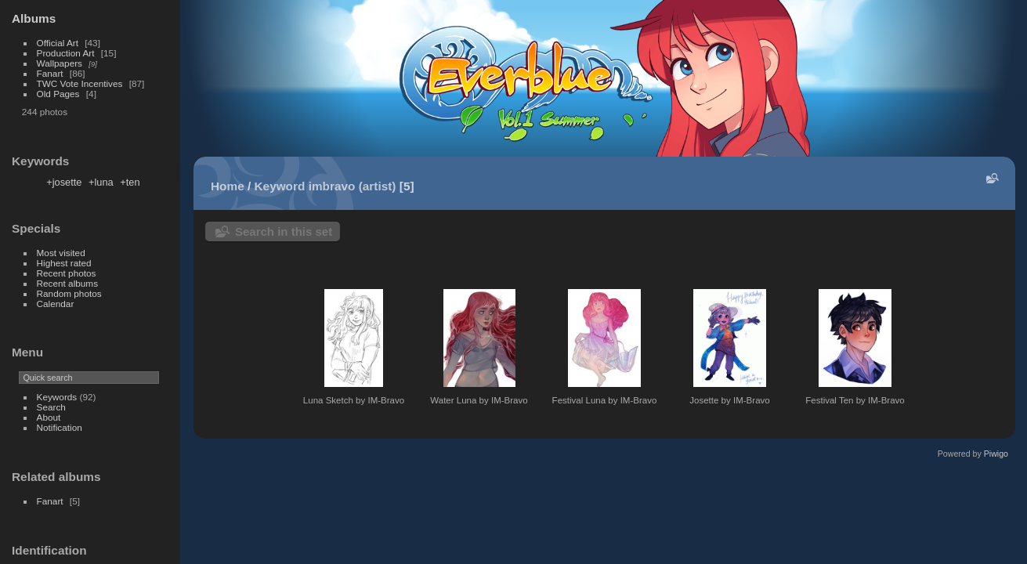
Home (227, 186)
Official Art (57, 43)
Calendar (55, 303)
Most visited (61, 253)
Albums (34, 18)
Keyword (280, 186)
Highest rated (64, 263)
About (49, 417)
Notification (59, 427)
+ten (129, 182)
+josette (63, 182)
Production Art (66, 53)
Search (51, 407)
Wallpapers (59, 63)
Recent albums (67, 283)
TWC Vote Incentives (80, 83)
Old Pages (58, 94)
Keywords (57, 397)
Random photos (69, 293)
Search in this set (283, 231)
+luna (101, 182)
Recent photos (66, 273)
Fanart (50, 73)
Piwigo (996, 453)
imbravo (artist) (352, 186)
